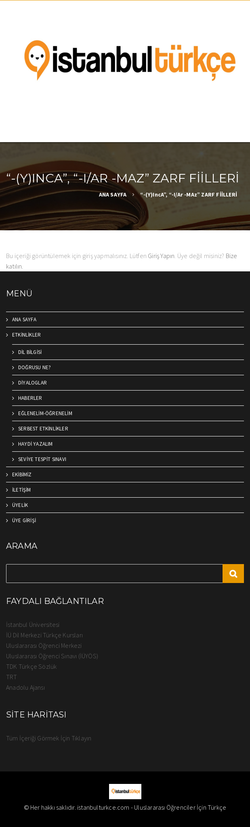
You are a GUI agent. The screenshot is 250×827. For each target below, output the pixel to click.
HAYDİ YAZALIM (35, 443)
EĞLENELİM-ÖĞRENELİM (45, 413)
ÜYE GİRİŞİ (24, 520)
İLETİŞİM (21, 489)
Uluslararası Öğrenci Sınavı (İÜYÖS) (52, 656)
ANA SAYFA (113, 194)
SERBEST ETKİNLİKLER (43, 428)
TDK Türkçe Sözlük (31, 666)
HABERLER (30, 398)
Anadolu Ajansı (25, 687)
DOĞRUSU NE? (34, 367)
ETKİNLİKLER (26, 334)
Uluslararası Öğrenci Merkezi (44, 645)
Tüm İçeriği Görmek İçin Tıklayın (48, 738)
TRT (11, 677)
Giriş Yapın (161, 256)
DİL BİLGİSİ (30, 352)
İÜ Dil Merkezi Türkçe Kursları (44, 635)
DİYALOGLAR (32, 382)
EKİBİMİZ (22, 474)
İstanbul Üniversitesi (32, 624)
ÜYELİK (20, 505)
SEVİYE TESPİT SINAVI (42, 459)
